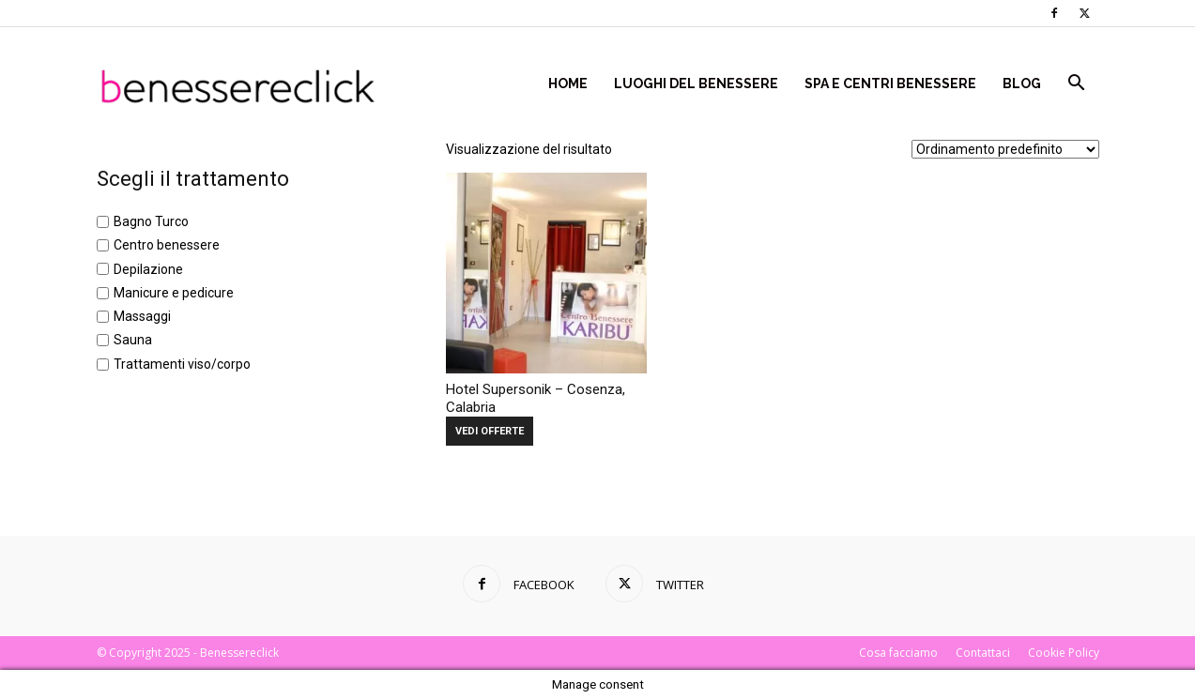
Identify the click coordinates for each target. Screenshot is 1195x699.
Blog (1022, 83)
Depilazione (148, 269)
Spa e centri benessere (890, 83)
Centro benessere (167, 245)
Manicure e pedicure (174, 292)
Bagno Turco (151, 221)
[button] (1076, 85)
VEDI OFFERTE (489, 431)
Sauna (133, 340)
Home (568, 83)
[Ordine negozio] (1005, 149)
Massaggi (142, 316)
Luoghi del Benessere (696, 83)
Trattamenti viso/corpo (182, 364)
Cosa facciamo (898, 653)
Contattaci (983, 653)
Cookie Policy (1063, 653)
